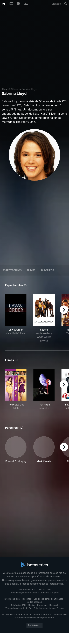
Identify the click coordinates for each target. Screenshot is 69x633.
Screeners (42, 605)
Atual (5, 89)
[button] (15, 449)
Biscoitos (27, 599)
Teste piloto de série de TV (18, 608)
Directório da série (26, 589)
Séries (14, 89)
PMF (35, 592)
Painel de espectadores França (49, 608)
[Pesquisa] (66, 4)
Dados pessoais (34, 602)
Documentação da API (20, 592)
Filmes (31, 270)
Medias (31, 605)
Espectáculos (12, 270)
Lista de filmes (45, 589)
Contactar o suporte (49, 592)
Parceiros (47, 270)
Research (53, 605)
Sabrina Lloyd (29, 89)
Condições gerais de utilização (48, 599)
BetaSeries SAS (18, 605)
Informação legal (12, 599)
